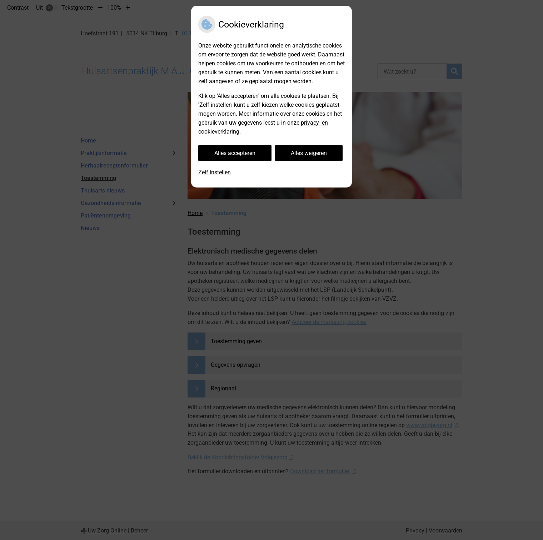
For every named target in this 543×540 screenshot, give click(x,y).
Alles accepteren (234, 153)
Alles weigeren (309, 153)
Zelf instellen (214, 172)
